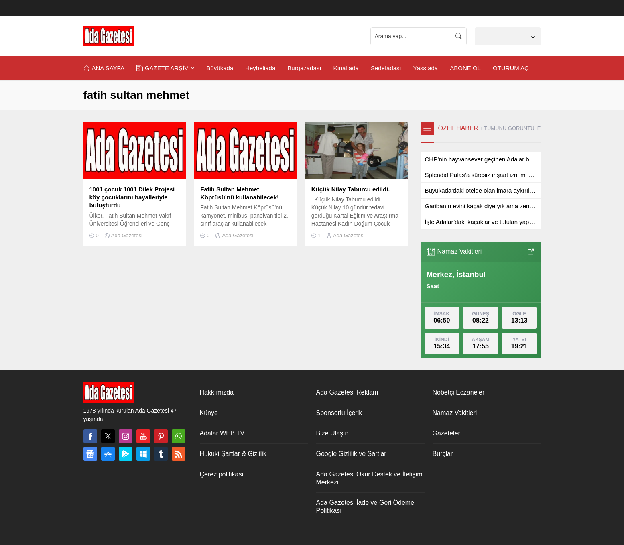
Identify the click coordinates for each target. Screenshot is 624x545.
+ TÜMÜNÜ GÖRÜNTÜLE (510, 128)
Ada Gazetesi (126, 235)
